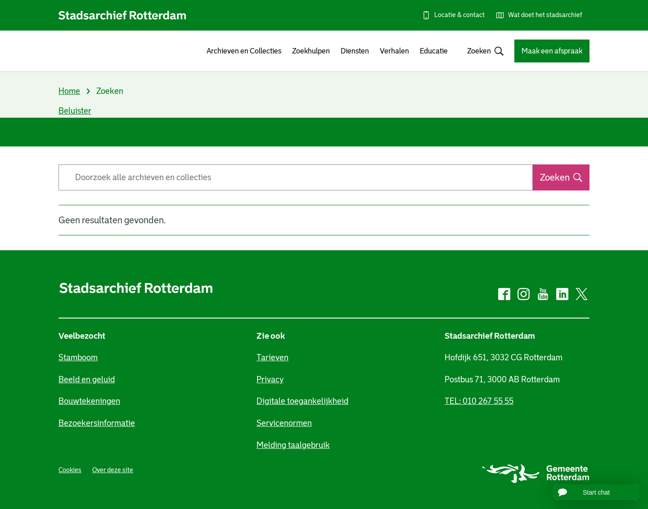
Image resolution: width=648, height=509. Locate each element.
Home (69, 91)
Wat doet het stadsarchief (545, 14)
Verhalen (394, 51)
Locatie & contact (459, 14)
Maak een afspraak (552, 51)
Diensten (355, 51)
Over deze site (112, 470)
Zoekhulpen (311, 51)
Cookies (69, 470)
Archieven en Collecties (244, 51)
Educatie (434, 51)
